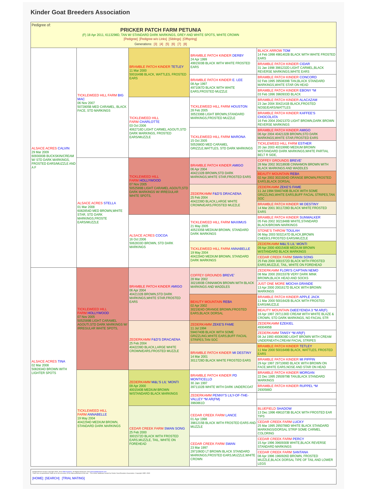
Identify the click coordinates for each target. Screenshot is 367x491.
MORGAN (286, 372)
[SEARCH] (52, 478)
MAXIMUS (218, 222)
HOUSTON (218, 106)
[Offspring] (190, 39)
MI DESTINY (288, 204)
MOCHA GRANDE (285, 284)
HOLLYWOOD (145, 178)
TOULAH (278, 230)
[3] (155, 44)
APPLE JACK (288, 297)
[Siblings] (175, 39)
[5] (167, 44)
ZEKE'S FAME (279, 187)
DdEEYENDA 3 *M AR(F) (292, 310)
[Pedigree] (131, 39)
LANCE (213, 415)
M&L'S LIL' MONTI (282, 244)
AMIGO (284, 130)
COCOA (148, 235)
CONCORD (287, 77)
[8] (185, 44)
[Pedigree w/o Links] (153, 39)
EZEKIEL (275, 323)
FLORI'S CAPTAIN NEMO (288, 270)
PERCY (281, 439)
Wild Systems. (67, 471)
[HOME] (37, 478)
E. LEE (216, 80)
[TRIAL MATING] (73, 478)
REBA (278, 174)
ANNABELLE (220, 249)
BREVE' (280, 160)
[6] (173, 44)
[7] (179, 44)
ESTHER (284, 143)
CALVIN (51, 148)
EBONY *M (287, 90)
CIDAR (284, 64)
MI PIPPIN (286, 359)
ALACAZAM (287, 100)
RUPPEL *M (288, 386)
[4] (161, 44)
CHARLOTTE (144, 120)
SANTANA (283, 452)
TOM (274, 51)
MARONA (217, 137)
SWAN (212, 444)
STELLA (96, 203)
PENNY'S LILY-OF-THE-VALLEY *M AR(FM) (219, 397)
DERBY (217, 55)
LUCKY (281, 422)
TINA (48, 361)
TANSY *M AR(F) (281, 333)
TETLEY (156, 67)
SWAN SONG (285, 257)
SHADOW (275, 408)
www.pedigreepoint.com (98, 471)
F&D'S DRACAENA (215, 194)
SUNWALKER (289, 217)
